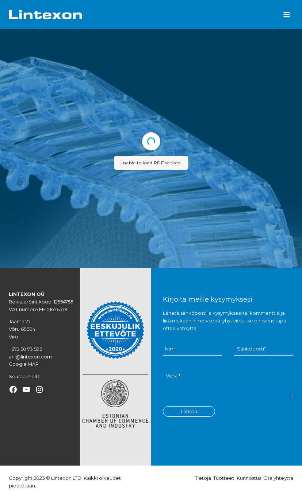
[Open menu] (286, 14)
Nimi (170, 349)
